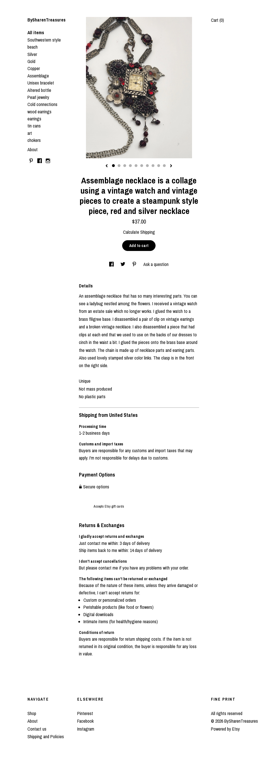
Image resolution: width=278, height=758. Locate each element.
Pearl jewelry (38, 97)
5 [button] (136, 165)
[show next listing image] (171, 166)
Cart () (217, 20)
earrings (34, 119)
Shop (31, 713)
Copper (33, 68)
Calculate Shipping (139, 232)
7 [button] (147, 165)
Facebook (85, 721)
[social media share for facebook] (112, 264)
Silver (32, 54)
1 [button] (113, 165)
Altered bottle (39, 90)
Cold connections (42, 104)
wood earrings (39, 112)
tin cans (34, 126)
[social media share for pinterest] (135, 264)
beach (32, 47)
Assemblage (38, 76)
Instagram (85, 729)
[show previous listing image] (106, 166)
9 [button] (158, 165)
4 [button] (130, 165)
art (29, 133)
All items (35, 32)
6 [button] (141, 165)
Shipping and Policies (45, 736)
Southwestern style (44, 40)
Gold (31, 61)
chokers (34, 140)
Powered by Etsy (225, 729)
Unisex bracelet (40, 83)
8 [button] (153, 165)
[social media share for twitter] (123, 264)
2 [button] (119, 165)
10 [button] (164, 165)
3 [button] (124, 165)
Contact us (36, 729)
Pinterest (85, 713)
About (32, 149)
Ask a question (156, 264)
